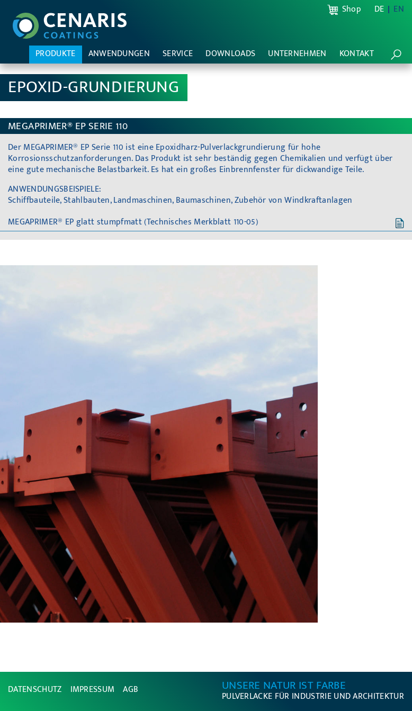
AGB (130, 689)
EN (398, 9)
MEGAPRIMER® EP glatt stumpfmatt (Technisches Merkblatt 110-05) (133, 222)
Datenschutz (35, 689)
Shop (351, 9)
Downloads (230, 54)
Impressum (92, 689)
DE (379, 9)
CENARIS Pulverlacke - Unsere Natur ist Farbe (70, 26)
